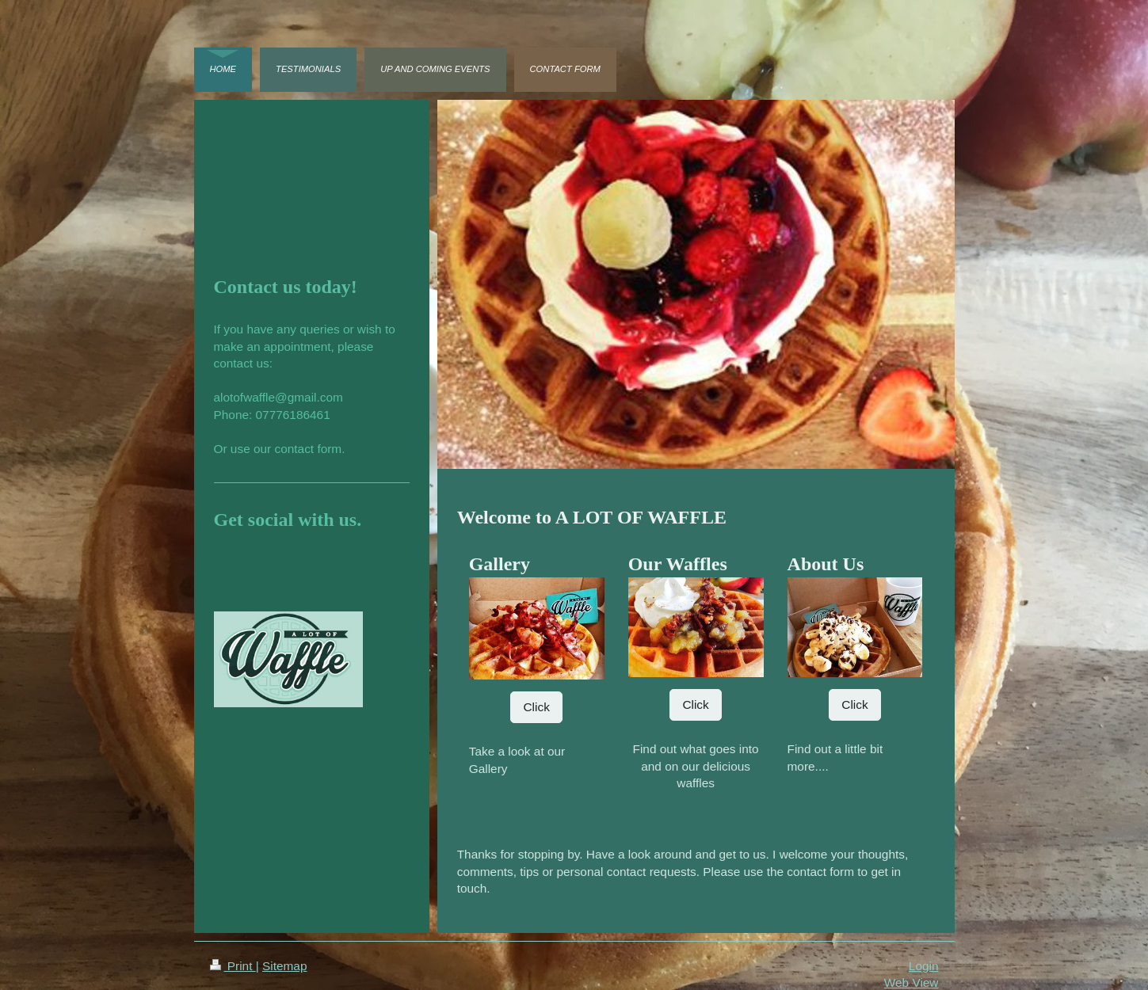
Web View (911, 982)
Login (924, 966)
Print (233, 966)
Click (536, 707)
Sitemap (284, 966)
